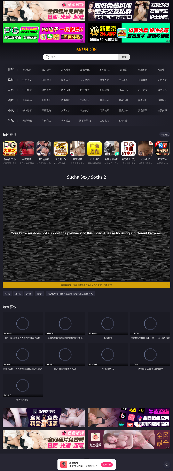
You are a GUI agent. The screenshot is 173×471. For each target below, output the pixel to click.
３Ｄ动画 (85, 79)
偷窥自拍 (27, 100)
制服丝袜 (104, 90)
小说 (11, 110)
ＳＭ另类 (162, 79)
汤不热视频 (85, 120)
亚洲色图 (46, 100)
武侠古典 (85, 110)
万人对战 (65, 69)
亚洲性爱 (27, 90)
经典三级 (123, 90)
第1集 (7, 293)
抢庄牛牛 (162, 69)
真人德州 (46, 69)
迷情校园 (104, 110)
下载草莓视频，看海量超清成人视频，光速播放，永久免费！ (114, 285)
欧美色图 (65, 100)
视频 (11, 80)
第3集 (28, 293)
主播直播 (143, 79)
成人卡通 (65, 90)
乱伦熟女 (143, 90)
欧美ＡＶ (65, 79)
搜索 (124, 57)
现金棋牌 (143, 69)
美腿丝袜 (104, 100)
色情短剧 (123, 120)
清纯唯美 (123, 100)
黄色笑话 (143, 110)
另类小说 (123, 110)
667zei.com (86, 50)
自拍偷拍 (46, 79)
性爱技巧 (162, 110)
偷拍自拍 (46, 90)
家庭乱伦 (46, 110)
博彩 (11, 69)
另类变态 (162, 90)
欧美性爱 (85, 90)
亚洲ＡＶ (27, 79)
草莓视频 (65, 120)
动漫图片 (85, 100)
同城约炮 (27, 120)
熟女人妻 (104, 79)
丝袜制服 (123, 79)
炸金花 (123, 69)
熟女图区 (143, 100)
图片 (11, 100)
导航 (11, 120)
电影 (11, 90)
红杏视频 (104, 120)
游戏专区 (85, 69)
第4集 (39, 293)
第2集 (18, 293)
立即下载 (107, 464)
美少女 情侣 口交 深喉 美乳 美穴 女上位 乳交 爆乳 (70, 293)
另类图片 (162, 100)
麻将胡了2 (104, 69)
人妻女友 (65, 110)
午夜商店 (46, 120)
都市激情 (27, 110)
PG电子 (27, 69)
